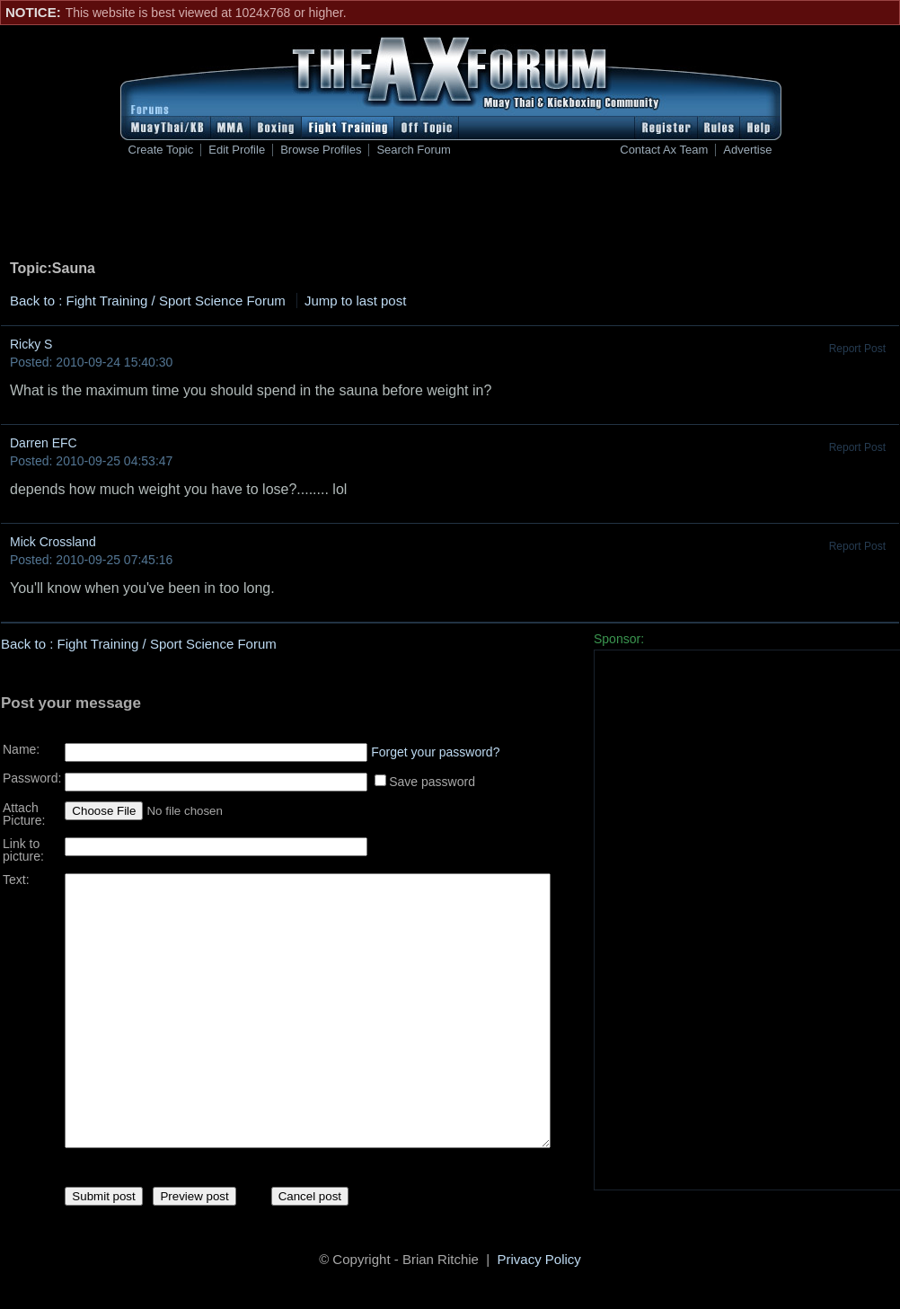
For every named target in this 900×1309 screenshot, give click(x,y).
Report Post (857, 348)
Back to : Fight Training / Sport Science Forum (148, 300)
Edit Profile (236, 150)
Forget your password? (435, 746)
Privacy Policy (539, 1261)
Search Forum (413, 150)
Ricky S (31, 344)
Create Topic (161, 150)
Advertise (747, 150)
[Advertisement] (450, 212)
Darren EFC (43, 443)
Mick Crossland (53, 542)
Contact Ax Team (664, 150)
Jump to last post (355, 300)
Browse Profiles (320, 150)
